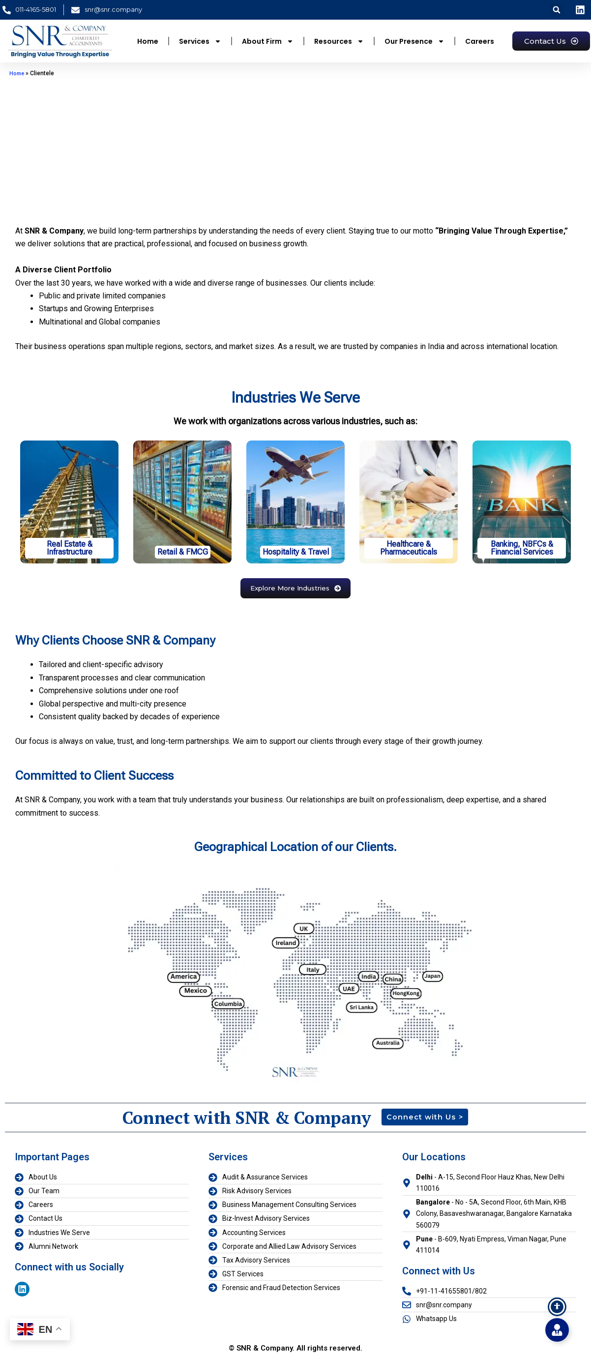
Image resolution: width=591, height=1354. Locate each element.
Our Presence (414, 41)
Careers (479, 41)
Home (147, 41)
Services (200, 41)
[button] (556, 9)
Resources (339, 41)
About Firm (268, 41)
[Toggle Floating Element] (557, 1330)
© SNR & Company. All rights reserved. (295, 1345)
